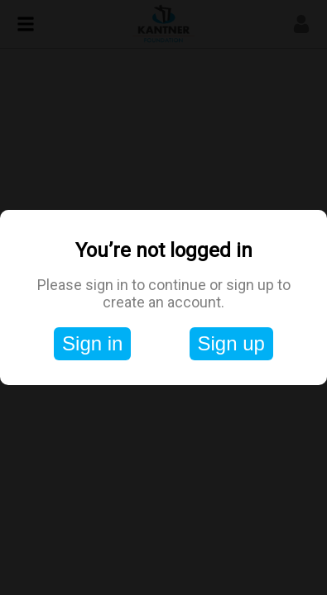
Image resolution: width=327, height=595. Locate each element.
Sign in (92, 343)
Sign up (231, 343)
